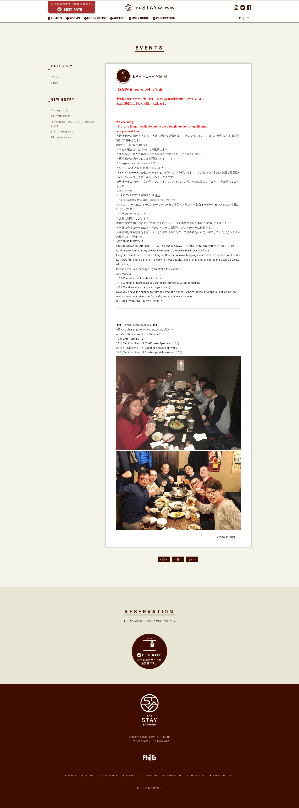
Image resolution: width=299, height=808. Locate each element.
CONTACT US (197, 775)
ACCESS (119, 18)
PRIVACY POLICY (222, 775)
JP (239, 18)
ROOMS (74, 18)
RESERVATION (165, 18)
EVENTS (56, 18)
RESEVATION (149, 651)
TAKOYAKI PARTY (61, 116)
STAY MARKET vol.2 (62, 131)
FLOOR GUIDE (96, 18)
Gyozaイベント (59, 110)
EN (248, 18)
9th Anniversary (61, 137)
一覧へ (178, 559)
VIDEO (54, 82)
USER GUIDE (140, 18)
